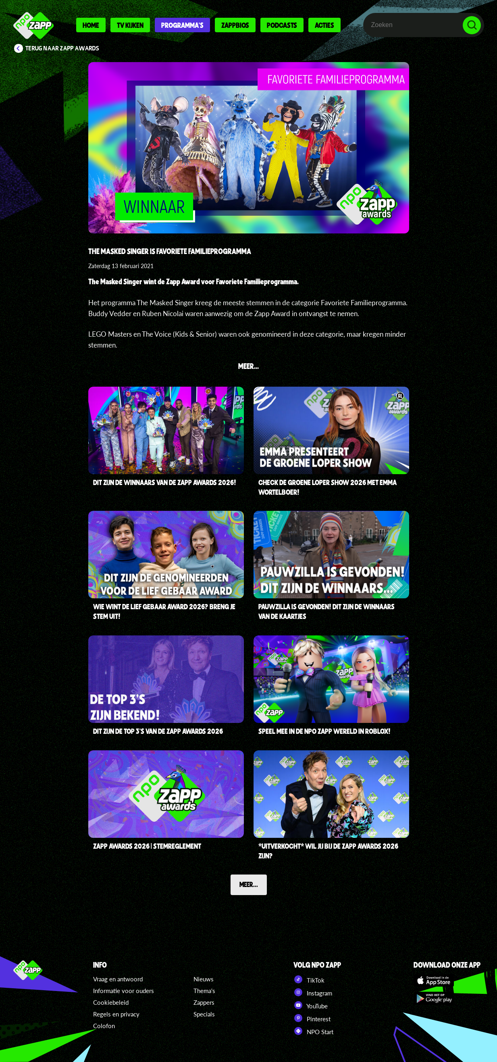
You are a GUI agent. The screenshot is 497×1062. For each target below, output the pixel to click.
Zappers (203, 1002)
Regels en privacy (116, 1014)
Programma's (182, 25)
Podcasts (282, 25)
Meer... (248, 884)
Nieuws (203, 979)
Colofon (104, 1025)
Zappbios (235, 25)
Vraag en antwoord (118, 979)
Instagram (312, 992)
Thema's (204, 990)
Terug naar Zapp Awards (62, 48)
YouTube (310, 1005)
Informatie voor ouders (123, 990)
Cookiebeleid (111, 1002)
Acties (324, 25)
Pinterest (312, 1018)
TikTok (308, 979)
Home (91, 25)
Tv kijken (130, 25)
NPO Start (313, 1031)
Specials (204, 1014)
